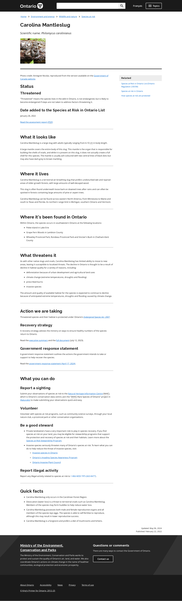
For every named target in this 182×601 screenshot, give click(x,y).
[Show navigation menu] (154, 6)
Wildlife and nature (68, 16)
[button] (121, 6)
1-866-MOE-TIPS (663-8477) (83, 476)
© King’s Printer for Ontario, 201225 (37, 590)
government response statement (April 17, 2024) (52, 363)
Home (23, 16)
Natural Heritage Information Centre (85, 393)
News (60, 585)
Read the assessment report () (36, 122)
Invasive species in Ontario (45, 452)
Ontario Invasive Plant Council (46, 462)
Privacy (72, 585)
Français (137, 5)
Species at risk (88, 16)
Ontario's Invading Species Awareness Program (54, 457)
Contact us (103, 558)
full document (62, 340)
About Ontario (27, 585)
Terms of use (88, 585)
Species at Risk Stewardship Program (44, 440)
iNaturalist (25, 400)
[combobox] (91, 5)
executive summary (38, 340)
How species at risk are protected (135, 95)
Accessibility (45, 585)
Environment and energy (43, 16)
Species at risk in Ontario (132, 91)
